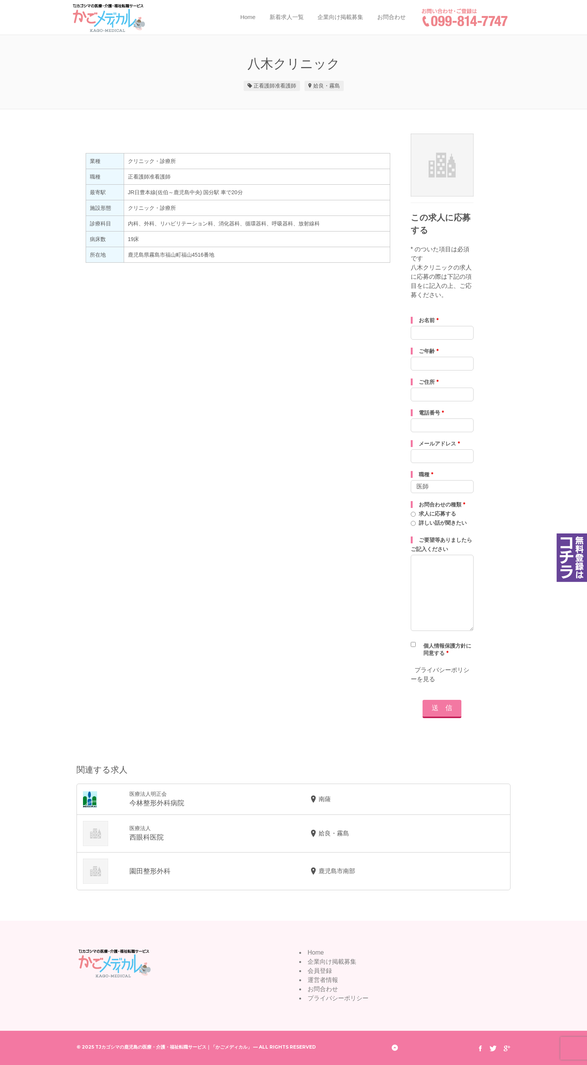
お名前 (429, 320)
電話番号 (431, 412)
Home (247, 17)
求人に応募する (437, 513)
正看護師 (264, 85)
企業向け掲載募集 (340, 17)
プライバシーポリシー (338, 998)
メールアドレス (439, 443)
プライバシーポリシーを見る (441, 674)
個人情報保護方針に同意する (447, 649)
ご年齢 (429, 351)
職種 (426, 474)
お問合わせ (391, 17)
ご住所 (429, 381)
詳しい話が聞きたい (443, 522)
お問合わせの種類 (442, 504)
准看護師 (285, 85)
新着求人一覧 (287, 17)
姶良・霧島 (326, 85)
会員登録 (320, 971)
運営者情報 (323, 980)
